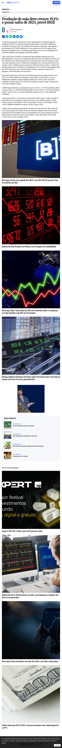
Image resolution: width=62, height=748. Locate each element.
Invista (56, 2)
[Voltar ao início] (13, 3)
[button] (3, 3)
